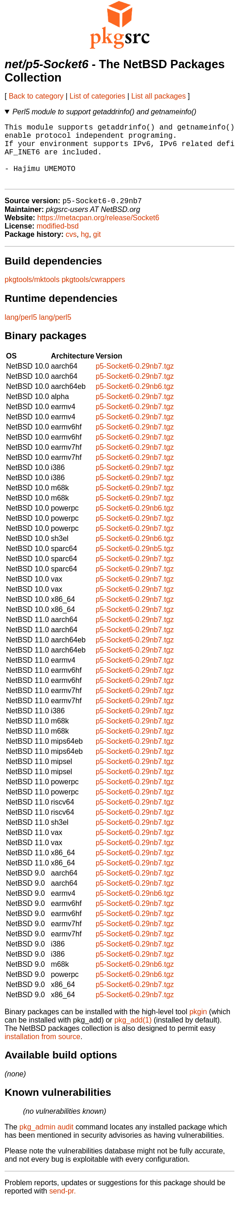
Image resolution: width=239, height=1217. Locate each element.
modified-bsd (57, 240)
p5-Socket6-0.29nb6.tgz (135, 401)
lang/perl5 (21, 331)
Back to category (36, 96)
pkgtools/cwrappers (93, 294)
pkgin (198, 1026)
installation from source (43, 1051)
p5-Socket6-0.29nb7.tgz (135, 380)
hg (85, 249)
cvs (71, 249)
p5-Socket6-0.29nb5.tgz (135, 563)
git (97, 249)
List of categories (97, 96)
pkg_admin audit (46, 1141)
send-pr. (62, 1205)
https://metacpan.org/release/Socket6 (98, 232)
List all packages (158, 96)
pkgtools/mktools (32, 294)
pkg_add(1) (133, 1034)
